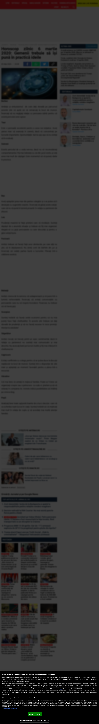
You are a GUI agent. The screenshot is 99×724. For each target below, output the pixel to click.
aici (61, 689)
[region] (49, 697)
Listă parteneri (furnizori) (9, 708)
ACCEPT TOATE (34, 714)
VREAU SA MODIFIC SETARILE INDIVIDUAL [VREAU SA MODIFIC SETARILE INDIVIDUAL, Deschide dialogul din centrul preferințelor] (34, 720)
